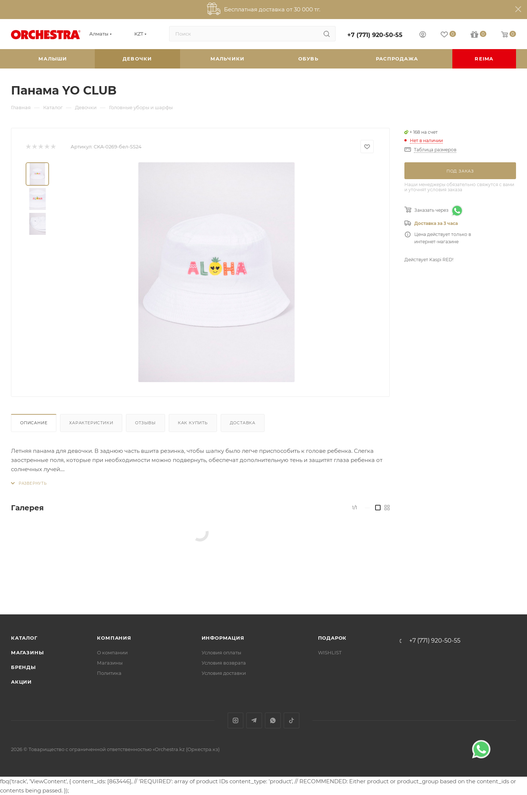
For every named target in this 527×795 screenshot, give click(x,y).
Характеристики (91, 422)
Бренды (23, 667)
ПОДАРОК (332, 638)
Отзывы (145, 422)
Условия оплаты (221, 652)
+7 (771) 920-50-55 (375, 35)
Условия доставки (224, 673)
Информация (223, 638)
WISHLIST (329, 652)
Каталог (24, 638)
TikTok (291, 720)
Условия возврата (224, 663)
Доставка (242, 422)
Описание (33, 422)
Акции (21, 682)
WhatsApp (273, 720)
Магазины (27, 652)
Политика (109, 673)
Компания (114, 638)
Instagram (235, 720)
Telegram (254, 720)
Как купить (193, 422)
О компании (112, 652)
